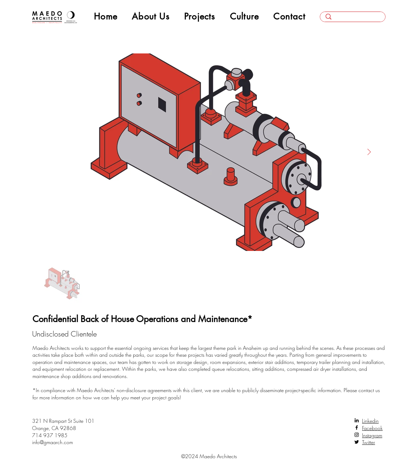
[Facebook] (357, 427)
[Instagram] (357, 435)
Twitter (368, 442)
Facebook (372, 428)
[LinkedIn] (357, 420)
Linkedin (370, 420)
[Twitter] (357, 442)
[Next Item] (369, 152)
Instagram (372, 435)
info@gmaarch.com (52, 442)
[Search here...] (353, 19)
